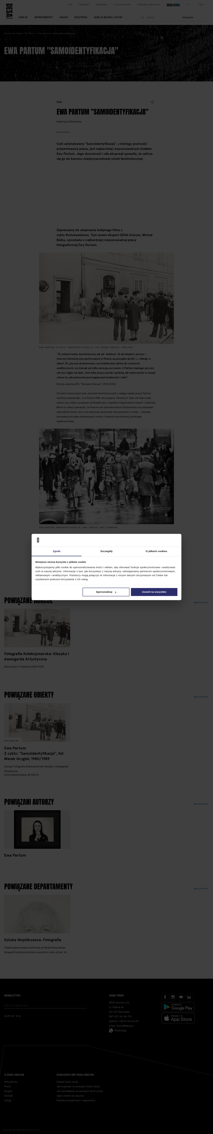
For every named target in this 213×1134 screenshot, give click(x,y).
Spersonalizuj (106, 592)
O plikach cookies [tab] (156, 551)
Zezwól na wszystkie (154, 592)
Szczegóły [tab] (106, 551)
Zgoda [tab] (56, 551)
